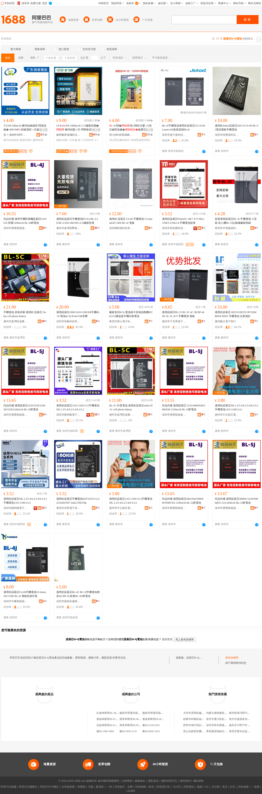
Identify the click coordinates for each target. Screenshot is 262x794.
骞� (43, 134)
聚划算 (100, 786)
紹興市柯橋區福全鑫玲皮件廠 (200, 719)
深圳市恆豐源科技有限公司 (227, 134)
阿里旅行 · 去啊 (124, 786)
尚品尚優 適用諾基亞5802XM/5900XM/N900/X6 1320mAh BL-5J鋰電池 (182, 500)
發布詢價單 (231, 657)
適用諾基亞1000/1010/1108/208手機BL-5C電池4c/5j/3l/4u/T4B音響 (78, 314)
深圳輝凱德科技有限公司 (121, 228)
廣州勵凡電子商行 (225, 321)
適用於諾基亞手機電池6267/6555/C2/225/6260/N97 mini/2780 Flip (78, 500)
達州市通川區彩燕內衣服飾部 (223, 719)
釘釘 (232, 786)
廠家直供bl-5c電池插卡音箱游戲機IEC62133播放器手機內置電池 (131, 314)
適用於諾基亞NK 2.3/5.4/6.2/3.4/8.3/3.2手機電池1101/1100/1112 (236, 407)
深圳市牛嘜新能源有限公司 (15, 601)
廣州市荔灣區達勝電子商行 (15, 321)
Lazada (130, 790)
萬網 (199, 786)
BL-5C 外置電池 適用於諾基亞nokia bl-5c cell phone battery (130, 407)
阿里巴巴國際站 (28, 786)
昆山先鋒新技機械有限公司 (199, 731)
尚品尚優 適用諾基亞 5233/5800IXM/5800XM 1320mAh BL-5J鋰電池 (183, 407)
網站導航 (198, 780)
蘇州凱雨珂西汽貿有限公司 (244, 712)
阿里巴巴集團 (8, 786)
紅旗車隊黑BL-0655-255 (110, 712)
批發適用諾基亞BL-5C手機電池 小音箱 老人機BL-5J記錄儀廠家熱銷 (236, 220)
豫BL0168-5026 (151, 725)
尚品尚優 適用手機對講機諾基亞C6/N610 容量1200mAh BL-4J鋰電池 (25, 220)
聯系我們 (185, 780)
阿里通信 (189, 786)
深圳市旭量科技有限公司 (68, 321)
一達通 (255, 786)
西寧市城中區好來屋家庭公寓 (200, 725)
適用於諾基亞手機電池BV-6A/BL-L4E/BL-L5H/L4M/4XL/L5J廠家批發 (77, 220)
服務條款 (140, 780)
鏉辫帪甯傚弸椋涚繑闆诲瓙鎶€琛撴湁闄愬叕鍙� (68, 134)
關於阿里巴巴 (169, 780)
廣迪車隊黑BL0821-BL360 (157, 719)
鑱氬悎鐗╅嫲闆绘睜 (31, 140)
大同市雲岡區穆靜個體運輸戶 (200, 712)
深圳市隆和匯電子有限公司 (68, 414)
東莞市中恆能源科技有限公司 (227, 228)
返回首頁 (167, 639)
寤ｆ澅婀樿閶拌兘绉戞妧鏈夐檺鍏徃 (15, 134)
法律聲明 (127, 780)
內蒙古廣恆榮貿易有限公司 (222, 712)
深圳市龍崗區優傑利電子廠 (68, 601)
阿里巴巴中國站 (49, 786)
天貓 (90, 786)
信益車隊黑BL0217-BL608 (111, 725)
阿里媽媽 (140, 786)
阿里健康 (243, 786)
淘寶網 (81, 786)
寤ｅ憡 (43, 129)
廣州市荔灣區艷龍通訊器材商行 (68, 228)
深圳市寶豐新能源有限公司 (15, 228)
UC (207, 786)
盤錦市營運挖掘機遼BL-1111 (158, 712)
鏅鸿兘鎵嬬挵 (11, 140)
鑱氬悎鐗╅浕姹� (66, 140)
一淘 (109, 786)
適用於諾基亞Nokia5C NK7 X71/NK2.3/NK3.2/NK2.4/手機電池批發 (183, 220)
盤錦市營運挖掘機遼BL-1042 (135, 712)
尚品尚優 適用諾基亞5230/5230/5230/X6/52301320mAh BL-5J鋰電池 (24, 407)
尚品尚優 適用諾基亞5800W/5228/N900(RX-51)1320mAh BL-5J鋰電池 (236, 500)
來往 (225, 786)
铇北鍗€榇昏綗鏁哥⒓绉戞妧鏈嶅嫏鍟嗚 (121, 134)
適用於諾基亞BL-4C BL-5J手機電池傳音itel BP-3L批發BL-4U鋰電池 (78, 594)
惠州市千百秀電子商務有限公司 (174, 321)
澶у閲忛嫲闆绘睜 (119, 140)
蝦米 (151, 786)
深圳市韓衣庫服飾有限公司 (222, 725)
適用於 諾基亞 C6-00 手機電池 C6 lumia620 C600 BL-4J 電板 (130, 220)
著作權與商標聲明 (108, 780)
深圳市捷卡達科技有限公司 (174, 134)
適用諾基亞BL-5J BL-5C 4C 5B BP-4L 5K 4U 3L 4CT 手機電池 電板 (183, 314)
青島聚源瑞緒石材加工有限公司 (224, 731)
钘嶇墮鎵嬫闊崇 (141, 140)
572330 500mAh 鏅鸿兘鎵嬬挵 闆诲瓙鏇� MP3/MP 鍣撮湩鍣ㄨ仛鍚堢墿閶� (24, 128)
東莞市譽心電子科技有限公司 (121, 321)
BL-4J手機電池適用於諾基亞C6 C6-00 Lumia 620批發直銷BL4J (183, 127)
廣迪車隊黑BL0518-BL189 (111, 719)
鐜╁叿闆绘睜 (86, 140)
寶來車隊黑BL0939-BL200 (134, 725)
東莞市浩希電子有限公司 (68, 508)
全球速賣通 (67, 786)
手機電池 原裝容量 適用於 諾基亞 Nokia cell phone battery (24, 314)
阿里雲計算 (163, 786)
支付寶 (215, 786)
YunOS (176, 786)
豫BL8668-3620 (151, 731)
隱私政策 (153, 780)
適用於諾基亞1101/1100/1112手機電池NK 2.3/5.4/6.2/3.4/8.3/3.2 (77, 407)
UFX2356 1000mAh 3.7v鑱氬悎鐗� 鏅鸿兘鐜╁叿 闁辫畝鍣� (77, 127)
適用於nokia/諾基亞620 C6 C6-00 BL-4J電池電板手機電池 (236, 127)
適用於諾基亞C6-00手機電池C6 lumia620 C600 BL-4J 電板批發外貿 (24, 594)
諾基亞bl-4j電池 (195, 657)
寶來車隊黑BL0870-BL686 (134, 719)
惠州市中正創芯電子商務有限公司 (227, 414)
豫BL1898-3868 (105, 731)
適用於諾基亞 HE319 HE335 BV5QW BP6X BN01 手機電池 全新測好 (236, 314)
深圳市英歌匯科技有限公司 (174, 228)
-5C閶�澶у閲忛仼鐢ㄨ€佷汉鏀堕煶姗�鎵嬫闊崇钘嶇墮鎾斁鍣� (130, 128)
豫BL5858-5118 (128, 731)
